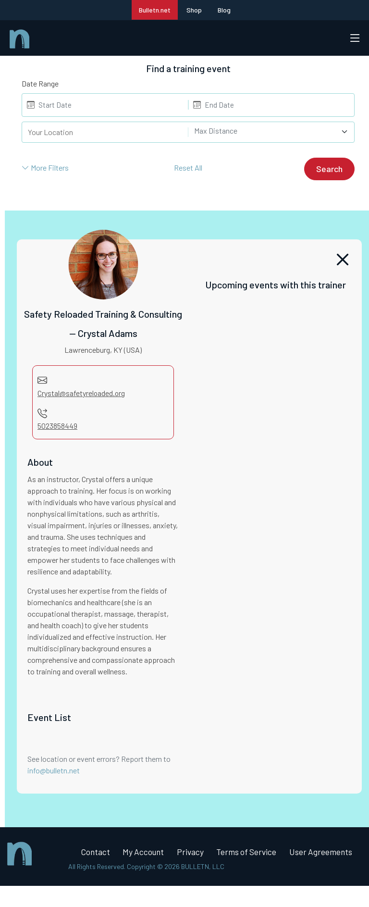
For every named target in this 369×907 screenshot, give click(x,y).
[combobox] (271, 132)
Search (329, 168)
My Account (148, 853)
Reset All (188, 167)
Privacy (198, 853)
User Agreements (115, 873)
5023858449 (57, 426)
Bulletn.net (155, 10)
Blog (224, 10)
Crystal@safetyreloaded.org (81, 393)
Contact (97, 853)
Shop (194, 10)
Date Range (40, 83)
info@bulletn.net (53, 770)
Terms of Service (257, 853)
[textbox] (265, 131)
